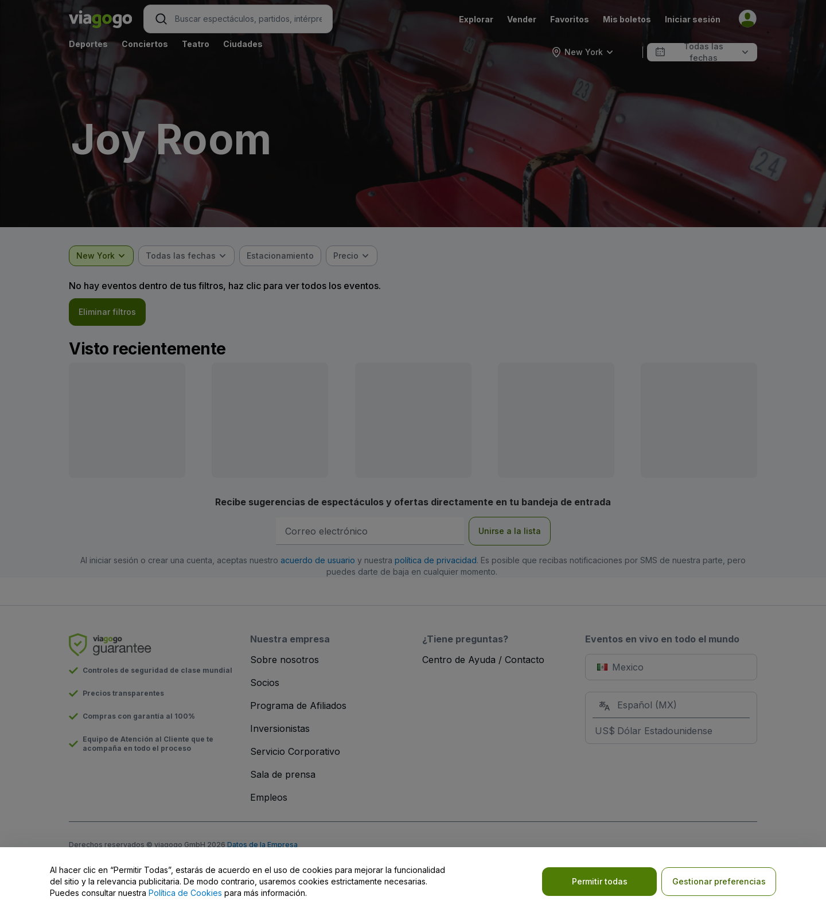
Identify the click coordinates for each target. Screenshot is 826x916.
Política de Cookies (185, 893)
